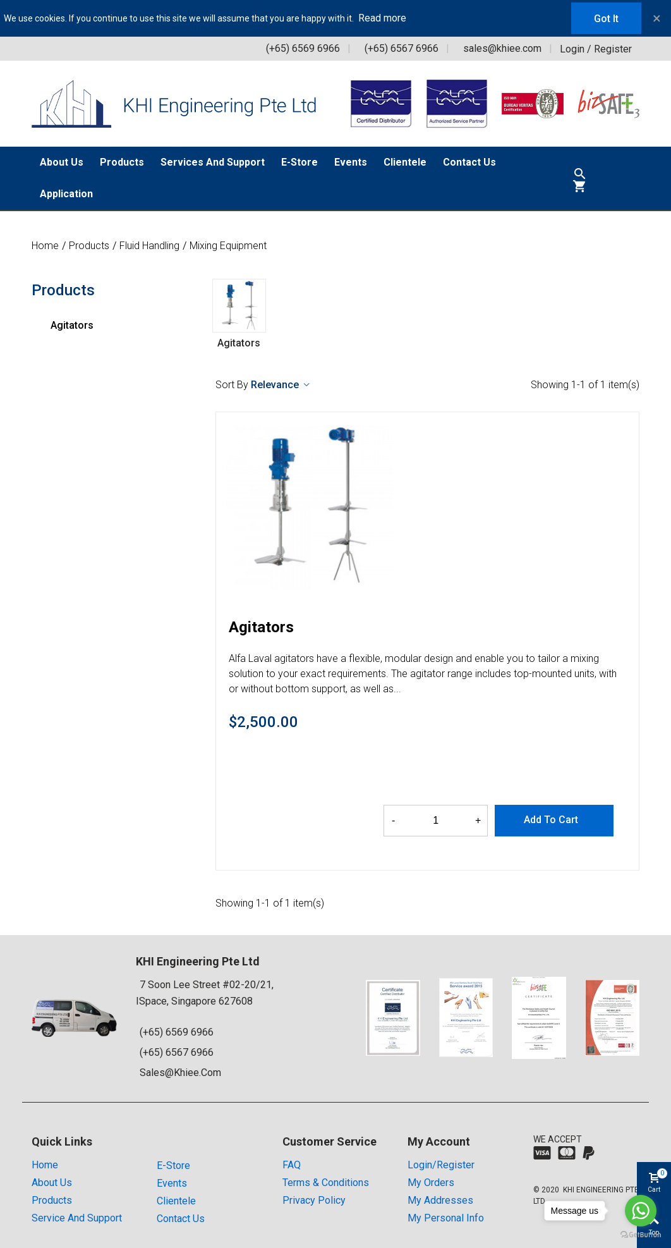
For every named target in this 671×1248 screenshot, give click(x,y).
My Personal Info (446, 1218)
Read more (382, 18)
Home (45, 1165)
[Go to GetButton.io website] (640, 1235)
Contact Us (469, 162)
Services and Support (212, 162)
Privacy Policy (314, 1200)
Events (350, 162)
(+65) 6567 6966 (401, 48)
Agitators (72, 325)
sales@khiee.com (502, 48)
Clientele (405, 162)
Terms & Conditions (325, 1183)
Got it (606, 19)
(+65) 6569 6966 (303, 48)
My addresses (440, 1200)
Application (66, 194)
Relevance (281, 385)
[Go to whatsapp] (640, 1211)
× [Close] (657, 18)
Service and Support (77, 1218)
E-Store (299, 162)
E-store (173, 1165)
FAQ (291, 1165)
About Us (61, 162)
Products (122, 162)
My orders (431, 1183)
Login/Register (441, 1165)
